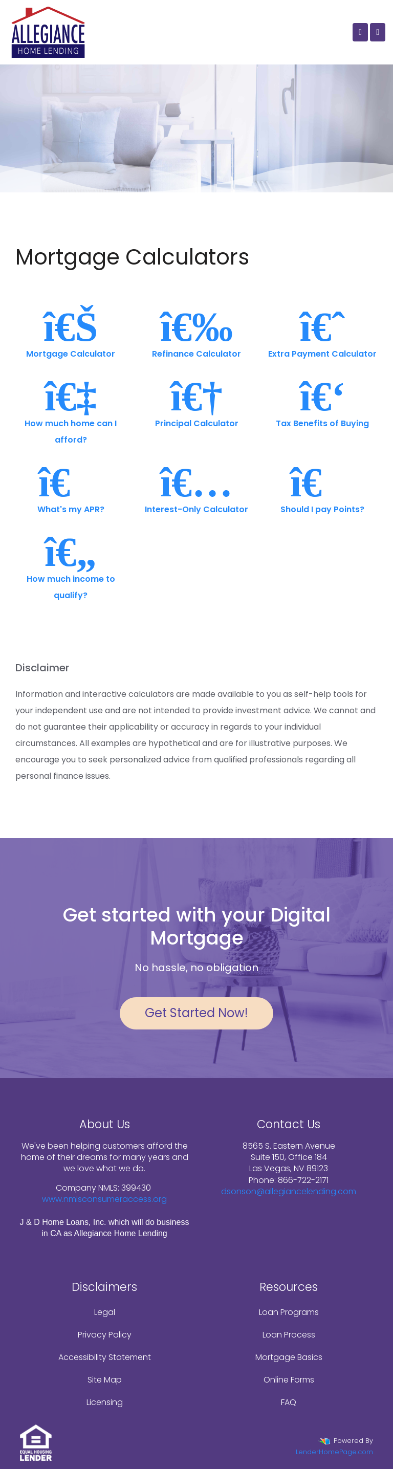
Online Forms (289, 1380)
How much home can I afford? (70, 410)
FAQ (288, 1402)
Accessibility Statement (104, 1357)
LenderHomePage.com (334, 1452)
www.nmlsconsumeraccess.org (104, 1199)
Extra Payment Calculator (322, 332)
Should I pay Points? (322, 488)
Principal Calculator (196, 402)
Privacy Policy (105, 1335)
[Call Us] (360, 32)
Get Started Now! (196, 1012)
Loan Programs (289, 1312)
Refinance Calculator (196, 332)
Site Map (105, 1380)
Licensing (104, 1402)
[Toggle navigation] (377, 32)
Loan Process (289, 1335)
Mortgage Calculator (70, 332)
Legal (104, 1312)
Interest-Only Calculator (196, 488)
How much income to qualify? (70, 565)
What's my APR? (70, 488)
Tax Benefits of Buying (322, 402)
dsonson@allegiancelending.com (288, 1191)
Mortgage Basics (288, 1357)
